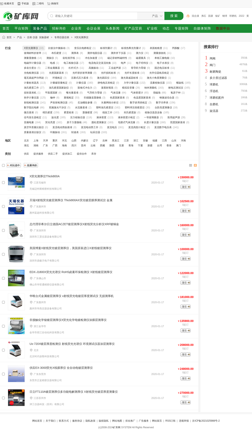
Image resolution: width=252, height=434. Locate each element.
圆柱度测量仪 (99, 122)
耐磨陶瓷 (215, 71)
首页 (9, 37)
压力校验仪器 (77, 117)
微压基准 (29, 112)
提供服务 (38, 153)
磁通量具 (141, 58)
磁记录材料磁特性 (117, 58)
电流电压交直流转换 (100, 62)
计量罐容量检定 (59, 82)
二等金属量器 (52, 67)
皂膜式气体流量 (126, 122)
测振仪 (50, 58)
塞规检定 (69, 97)
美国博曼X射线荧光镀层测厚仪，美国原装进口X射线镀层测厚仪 (71, 248)
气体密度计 (137, 92)
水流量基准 (81, 107)
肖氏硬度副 (130, 112)
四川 (73, 145)
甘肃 (121, 145)
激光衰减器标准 (129, 77)
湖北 (26, 145)
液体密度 (101, 117)
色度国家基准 (117, 97)
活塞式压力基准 (79, 77)
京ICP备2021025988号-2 (206, 420)
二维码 (40, 3)
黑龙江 (115, 140)
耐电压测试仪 (175, 87)
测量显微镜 (30, 58)
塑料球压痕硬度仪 (135, 107)
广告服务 (144, 420)
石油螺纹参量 (85, 102)
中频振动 (55, 132)
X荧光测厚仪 (81, 37)
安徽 (145, 140)
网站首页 (37, 420)
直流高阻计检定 (137, 127)
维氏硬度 (47, 112)
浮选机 (214, 91)
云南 (92, 145)
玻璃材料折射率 (32, 53)
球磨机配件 (217, 97)
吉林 (104, 140)
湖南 (35, 145)
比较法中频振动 (56, 48)
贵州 (83, 145)
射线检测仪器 (31, 102)
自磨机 (214, 104)
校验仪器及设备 (153, 112)
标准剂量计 (106, 48)
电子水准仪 (163, 62)
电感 (52, 62)
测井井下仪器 (118, 53)
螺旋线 (180, 82)
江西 (164, 140)
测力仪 (139, 53)
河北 (64, 140)
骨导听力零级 (138, 67)
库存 (93, 153)
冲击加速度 (91, 58)
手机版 (25, 3)
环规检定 (57, 77)
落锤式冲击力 (84, 87)
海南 (64, 145)
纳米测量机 (150, 87)
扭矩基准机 (30, 92)
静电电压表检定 (106, 82)
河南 (183, 140)
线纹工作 (107, 112)
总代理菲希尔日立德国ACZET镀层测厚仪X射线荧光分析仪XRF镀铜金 (74, 224)
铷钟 (52, 97)
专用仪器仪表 (61, 37)
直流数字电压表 (163, 127)
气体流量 (116, 92)
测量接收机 (159, 53)
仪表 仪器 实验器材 (38, 37)
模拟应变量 (128, 87)
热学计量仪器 (31, 97)
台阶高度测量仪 (163, 107)
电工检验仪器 (71, 62)
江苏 (126, 140)
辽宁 (95, 140)
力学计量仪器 (131, 82)
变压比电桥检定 (83, 48)
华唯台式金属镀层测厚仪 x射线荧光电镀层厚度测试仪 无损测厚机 (72, 296)
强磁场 (156, 92)
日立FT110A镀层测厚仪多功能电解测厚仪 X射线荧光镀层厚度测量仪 (74, 391)
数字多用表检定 (138, 102)
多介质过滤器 (218, 77)
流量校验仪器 (157, 82)
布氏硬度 (56, 53)
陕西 (111, 145)
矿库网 (116, 427)
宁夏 (140, 145)
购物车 (55, 3)
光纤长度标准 (132, 72)
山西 (73, 140)
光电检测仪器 (31, 72)
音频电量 (29, 122)
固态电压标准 (162, 67)
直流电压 (112, 127)
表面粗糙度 (156, 48)
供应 (26, 153)
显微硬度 (87, 112)
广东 (45, 145)
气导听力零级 (94, 92)
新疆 (149, 145)
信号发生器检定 (32, 117)
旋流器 (214, 110)
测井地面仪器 (94, 53)
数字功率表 (162, 102)
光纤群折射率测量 (82, 72)
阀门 (212, 65)
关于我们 (51, 420)
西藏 (102, 145)
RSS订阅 (170, 420)
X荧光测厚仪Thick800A (44, 176)
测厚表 (75, 53)
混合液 (195, 15)
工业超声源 (114, 67)
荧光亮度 (50, 122)
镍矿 (217, 15)
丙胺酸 (175, 48)
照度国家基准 (177, 122)
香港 (168, 145)
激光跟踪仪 (103, 77)
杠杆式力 (73, 67)
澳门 (178, 145)
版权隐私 (104, 420)
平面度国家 (51, 92)
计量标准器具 (31, 82)
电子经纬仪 (142, 62)
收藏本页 (9, 3)
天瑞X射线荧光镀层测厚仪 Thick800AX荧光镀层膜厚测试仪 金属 (71, 200)
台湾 (159, 145)
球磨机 (233, 15)
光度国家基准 (56, 72)
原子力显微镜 (74, 122)
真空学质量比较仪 (34, 127)
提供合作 (82, 153)
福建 (154, 140)
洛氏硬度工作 (31, 87)
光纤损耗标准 (108, 72)
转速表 (75, 132)
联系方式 (64, 420)
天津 (45, 140)
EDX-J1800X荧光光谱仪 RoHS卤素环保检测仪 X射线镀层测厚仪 (71, 272)
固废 (210, 15)
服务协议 (77, 420)
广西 (54, 145)
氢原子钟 (176, 92)
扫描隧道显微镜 (92, 97)
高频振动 (94, 67)
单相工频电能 (162, 58)
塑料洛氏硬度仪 (104, 107)
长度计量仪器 (151, 122)
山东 (173, 140)
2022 (241, 15)
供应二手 (53, 153)
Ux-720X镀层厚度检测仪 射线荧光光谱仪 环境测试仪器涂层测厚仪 (72, 343)
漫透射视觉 (107, 87)
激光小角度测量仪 (157, 77)
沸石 (203, 15)
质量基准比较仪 (32, 132)
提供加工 (67, 153)
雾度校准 (69, 112)
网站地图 (117, 420)
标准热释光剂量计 (131, 48)
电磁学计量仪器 (32, 62)
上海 (35, 140)
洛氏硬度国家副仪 (59, 87)
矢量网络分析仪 (110, 102)
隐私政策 (90, 420)
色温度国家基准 (142, 97)
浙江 (135, 140)
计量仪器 (81, 82)
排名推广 (130, 420)
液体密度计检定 (126, 117)
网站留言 (157, 420)
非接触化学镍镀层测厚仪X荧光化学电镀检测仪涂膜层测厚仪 (68, 320)
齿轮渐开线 (69, 58)
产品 (19, 37)
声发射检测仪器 (59, 102)
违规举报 (184, 420)
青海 (130, 145)
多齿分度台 (30, 67)
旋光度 (55, 117)
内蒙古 (84, 140)
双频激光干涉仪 (57, 107)
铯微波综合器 (166, 97)
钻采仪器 (95, 132)
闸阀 (212, 58)
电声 (123, 62)
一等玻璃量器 (151, 117)
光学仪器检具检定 (159, 72)
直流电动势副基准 (62, 127)
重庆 (54, 140)
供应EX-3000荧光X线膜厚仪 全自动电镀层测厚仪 (61, 367)
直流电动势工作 (89, 127)
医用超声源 (174, 117)
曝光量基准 (72, 92)
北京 (26, 140)
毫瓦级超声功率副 (34, 77)
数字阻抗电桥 (31, 107)
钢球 (224, 15)
